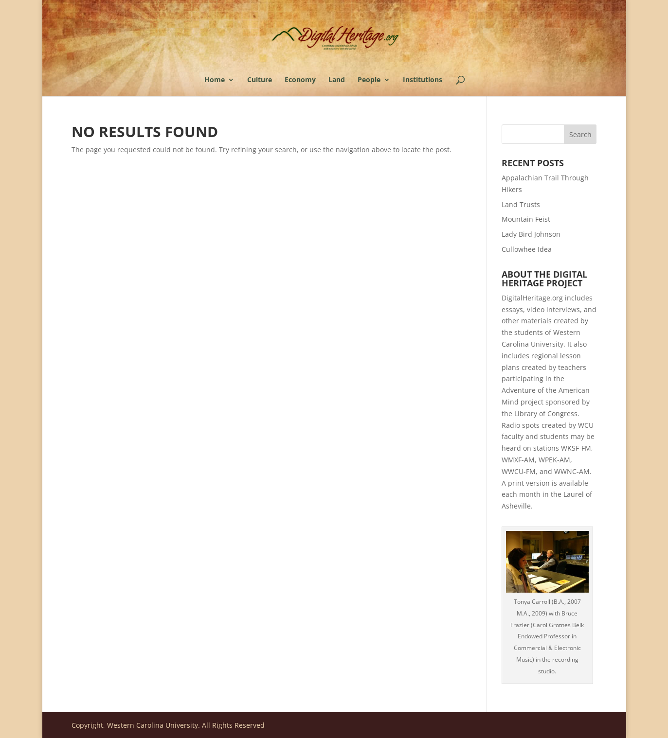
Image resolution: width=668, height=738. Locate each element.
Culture (259, 80)
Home (214, 80)
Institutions (422, 80)
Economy (300, 80)
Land (336, 80)
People (369, 80)
